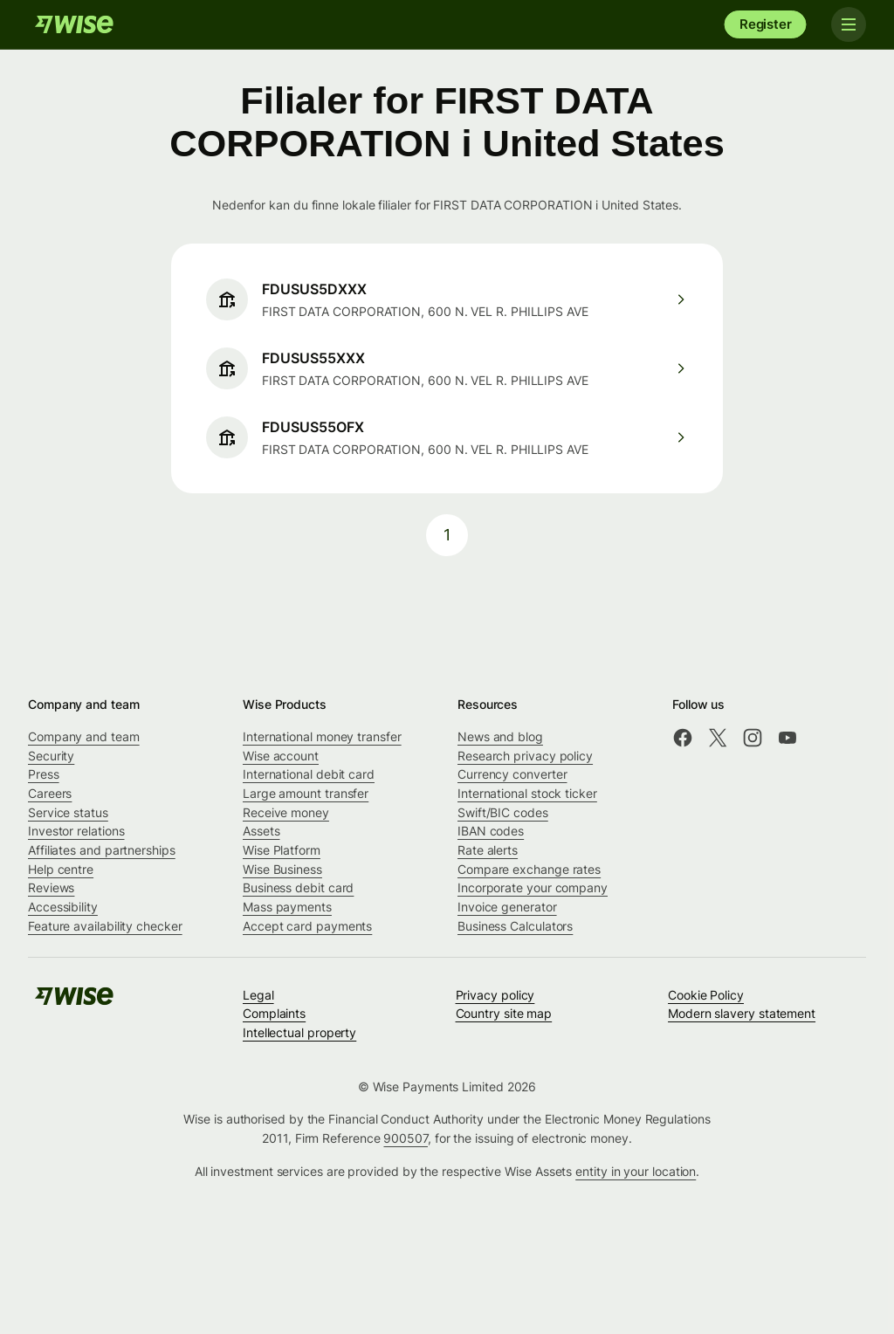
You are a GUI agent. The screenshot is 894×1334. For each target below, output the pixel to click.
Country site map (504, 1013)
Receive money (286, 812)
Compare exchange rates (529, 869)
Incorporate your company (532, 887)
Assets (261, 830)
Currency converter (512, 774)
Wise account (281, 755)
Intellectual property (299, 1032)
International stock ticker (527, 793)
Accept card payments (307, 925)
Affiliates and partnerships (101, 849)
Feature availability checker (105, 925)
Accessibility (63, 906)
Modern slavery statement (741, 1013)
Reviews (51, 887)
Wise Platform (281, 849)
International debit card (309, 774)
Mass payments (287, 906)
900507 (405, 1138)
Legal (258, 994)
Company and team (84, 736)
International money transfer (322, 736)
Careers (50, 793)
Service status (68, 812)
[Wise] (74, 24)
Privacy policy (495, 994)
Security (51, 755)
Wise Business (282, 869)
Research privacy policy (525, 755)
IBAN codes (490, 830)
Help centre (60, 869)
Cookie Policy (706, 994)
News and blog (500, 736)
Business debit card (298, 887)
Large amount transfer (305, 793)
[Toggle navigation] (848, 24)
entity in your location (635, 1171)
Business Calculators (515, 925)
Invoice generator (507, 906)
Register (765, 24)
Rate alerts (487, 849)
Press (43, 774)
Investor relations (76, 830)
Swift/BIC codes (502, 812)
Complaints (274, 1013)
